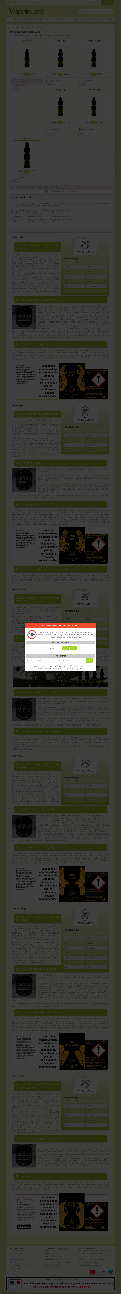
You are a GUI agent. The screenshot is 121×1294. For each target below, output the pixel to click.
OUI (69, 648)
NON (52, 648)
